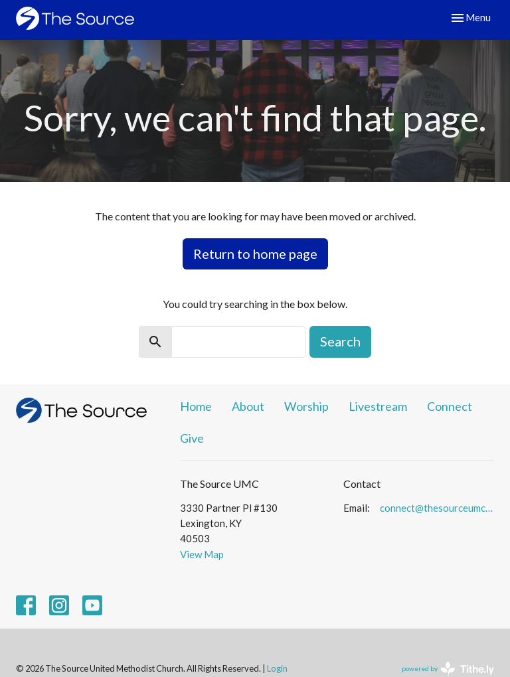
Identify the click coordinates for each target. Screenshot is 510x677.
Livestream (378, 406)
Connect (449, 406)
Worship (306, 406)
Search (340, 341)
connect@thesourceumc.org (437, 508)
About (248, 406)
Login (277, 668)
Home (196, 406)
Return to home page (255, 254)
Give (192, 438)
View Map (202, 554)
